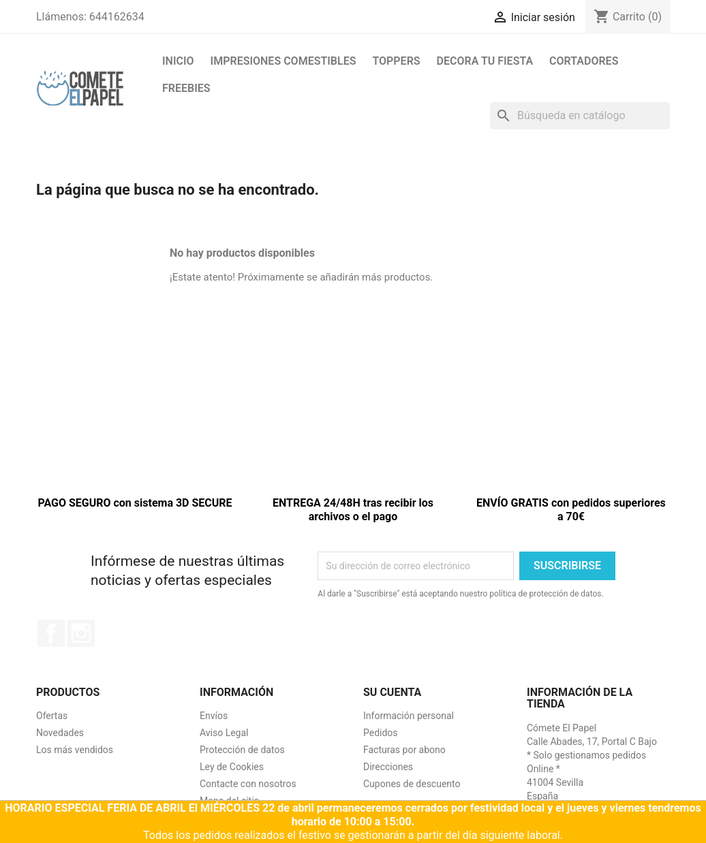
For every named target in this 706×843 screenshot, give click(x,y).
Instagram (81, 633)
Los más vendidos (74, 749)
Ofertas (51, 715)
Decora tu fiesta (485, 60)
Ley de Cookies (232, 766)
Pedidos (380, 732)
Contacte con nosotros (248, 783)
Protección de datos (242, 749)
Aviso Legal (224, 732)
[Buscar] (580, 115)
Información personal (408, 715)
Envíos (214, 715)
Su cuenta (392, 692)
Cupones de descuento (412, 783)
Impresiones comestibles (283, 60)
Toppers (396, 60)
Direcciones (388, 766)
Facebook (51, 633)
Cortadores (583, 60)
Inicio (178, 60)
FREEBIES (186, 88)
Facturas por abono (404, 749)
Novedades (60, 732)
